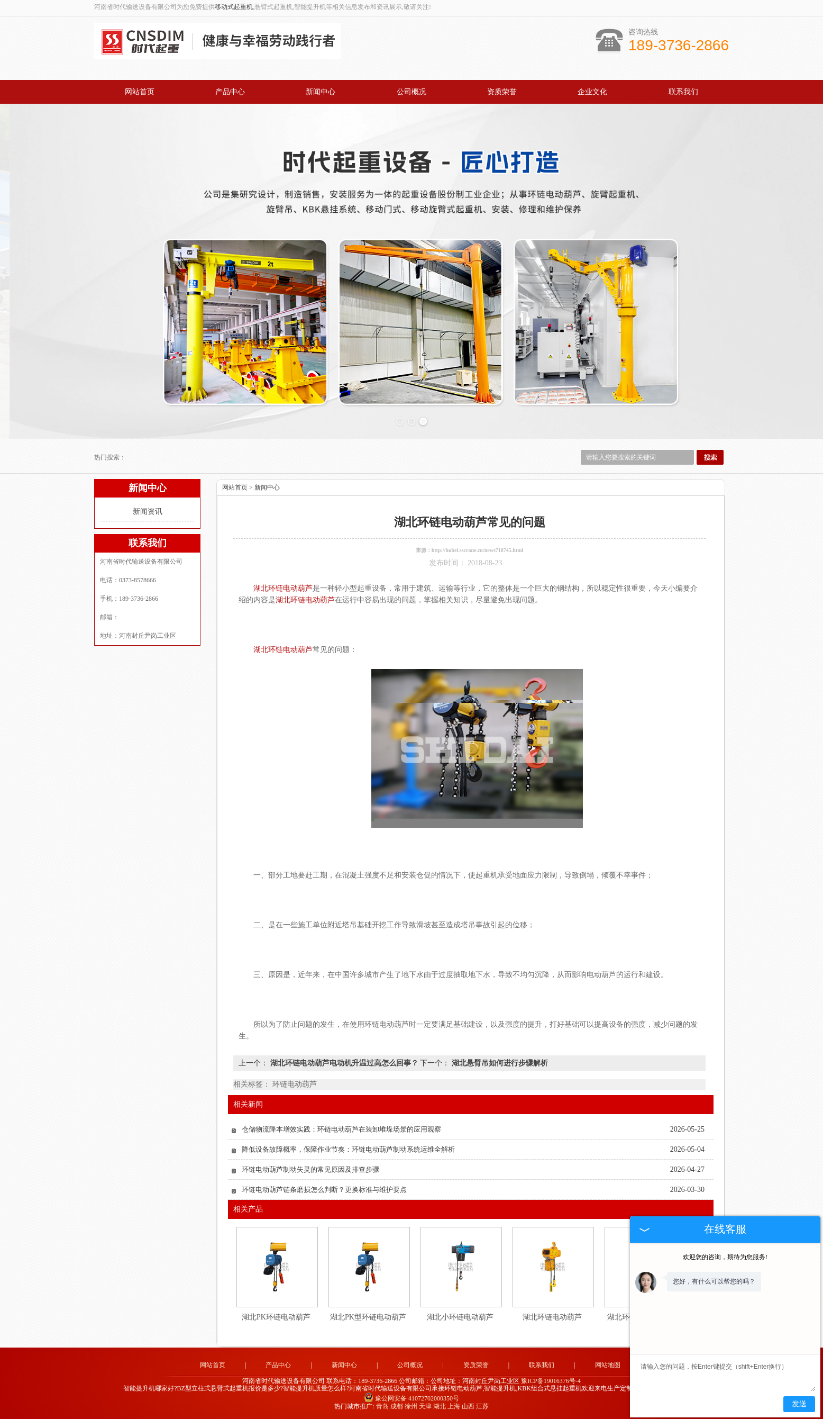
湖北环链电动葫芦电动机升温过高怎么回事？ (344, 1063)
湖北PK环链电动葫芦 (276, 1317)
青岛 (382, 1406)
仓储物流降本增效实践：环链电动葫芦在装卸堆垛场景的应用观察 (341, 1129)
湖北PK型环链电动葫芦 (368, 1317)
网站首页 (139, 92)
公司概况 (411, 92)
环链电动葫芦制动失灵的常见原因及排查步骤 (310, 1169)
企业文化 (592, 92)
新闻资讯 (147, 512)
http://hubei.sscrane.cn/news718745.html (478, 550)
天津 (425, 1406)
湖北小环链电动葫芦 (460, 1317)
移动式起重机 (234, 7)
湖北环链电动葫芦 (552, 1317)
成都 (396, 1406)
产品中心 (230, 92)
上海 (453, 1406)
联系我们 (683, 92)
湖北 (439, 1406)
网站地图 (607, 1365)
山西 (468, 1406)
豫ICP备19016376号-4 (551, 1381)
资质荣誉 (502, 92)
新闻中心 (320, 92)
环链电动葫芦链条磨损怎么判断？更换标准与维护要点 (324, 1190)
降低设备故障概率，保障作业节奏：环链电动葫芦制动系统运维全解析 (348, 1149)
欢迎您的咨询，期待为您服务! (725, 1257)
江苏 (482, 1406)
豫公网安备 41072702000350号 (411, 1398)
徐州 (411, 1406)
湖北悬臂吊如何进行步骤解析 (499, 1063)
